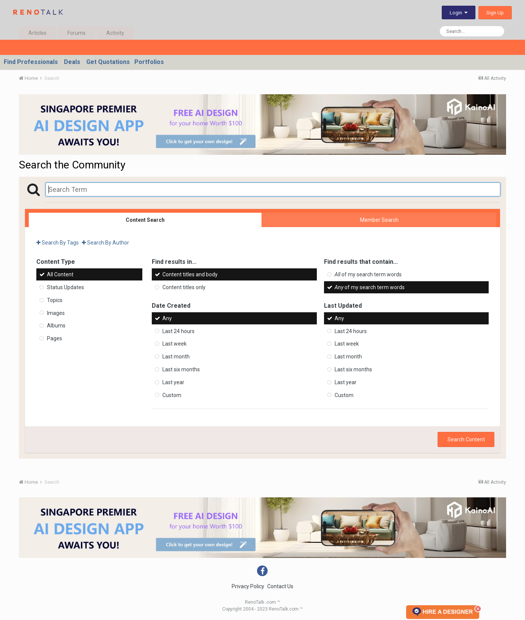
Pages (54, 338)
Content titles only (184, 287)
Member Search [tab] (379, 220)
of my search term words (368, 274)
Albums (56, 325)
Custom (171, 395)
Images (56, 313)
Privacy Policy (248, 586)
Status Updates (65, 287)
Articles (37, 33)
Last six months (181, 369)
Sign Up (495, 13)
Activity (115, 33)
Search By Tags (57, 243)
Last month (176, 357)
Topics (54, 300)
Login (458, 13)
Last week (174, 344)
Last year (173, 382)
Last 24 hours (178, 331)
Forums (76, 33)
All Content (60, 274)
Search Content (466, 439)
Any (167, 318)
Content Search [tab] (145, 220)
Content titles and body (190, 274)
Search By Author (105, 243)
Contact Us (280, 586)
